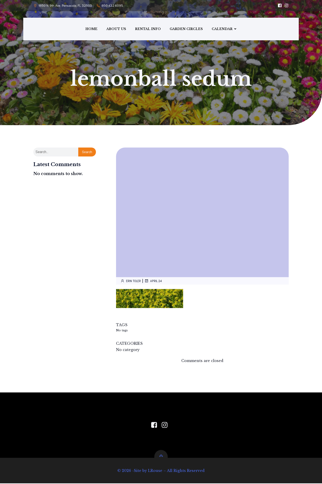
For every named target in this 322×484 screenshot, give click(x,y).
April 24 (153, 281)
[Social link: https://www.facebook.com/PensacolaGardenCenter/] (278, 5)
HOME (91, 29)
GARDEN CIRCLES (186, 29)
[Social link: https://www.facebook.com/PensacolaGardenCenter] (155, 425)
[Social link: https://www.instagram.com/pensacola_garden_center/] (285, 5)
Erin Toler (131, 281)
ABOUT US (116, 29)
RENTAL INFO (148, 29)
